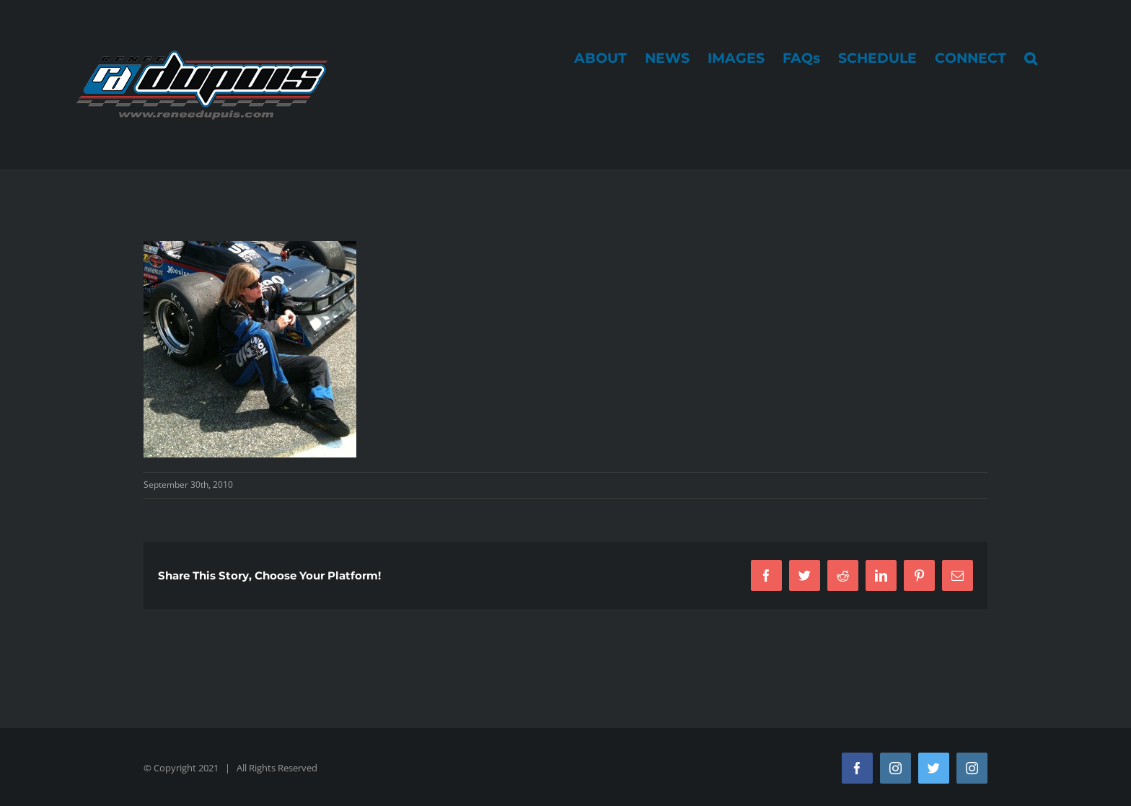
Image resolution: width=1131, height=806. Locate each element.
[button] (1030, 57)
